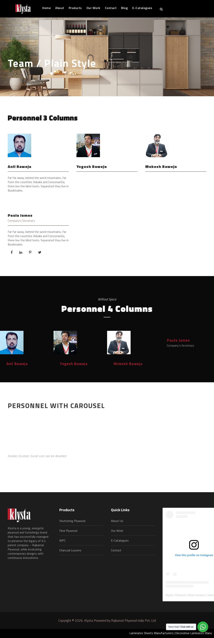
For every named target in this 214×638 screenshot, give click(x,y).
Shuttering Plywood (72, 521)
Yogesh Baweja (91, 166)
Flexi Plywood (68, 530)
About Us (117, 521)
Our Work (93, 8)
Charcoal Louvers (70, 550)
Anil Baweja (19, 166)
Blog (124, 8)
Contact (111, 8)
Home (46, 8)
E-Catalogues (142, 8)
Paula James (20, 215)
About (59, 8)
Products (75, 8)
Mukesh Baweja (161, 166)
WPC (62, 540)
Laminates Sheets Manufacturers (155, 633)
